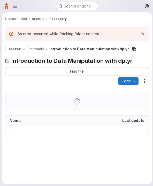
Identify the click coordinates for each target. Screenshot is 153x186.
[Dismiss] (142, 34)
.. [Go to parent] (10, 131)
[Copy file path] (134, 49)
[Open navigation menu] (15, 6)
